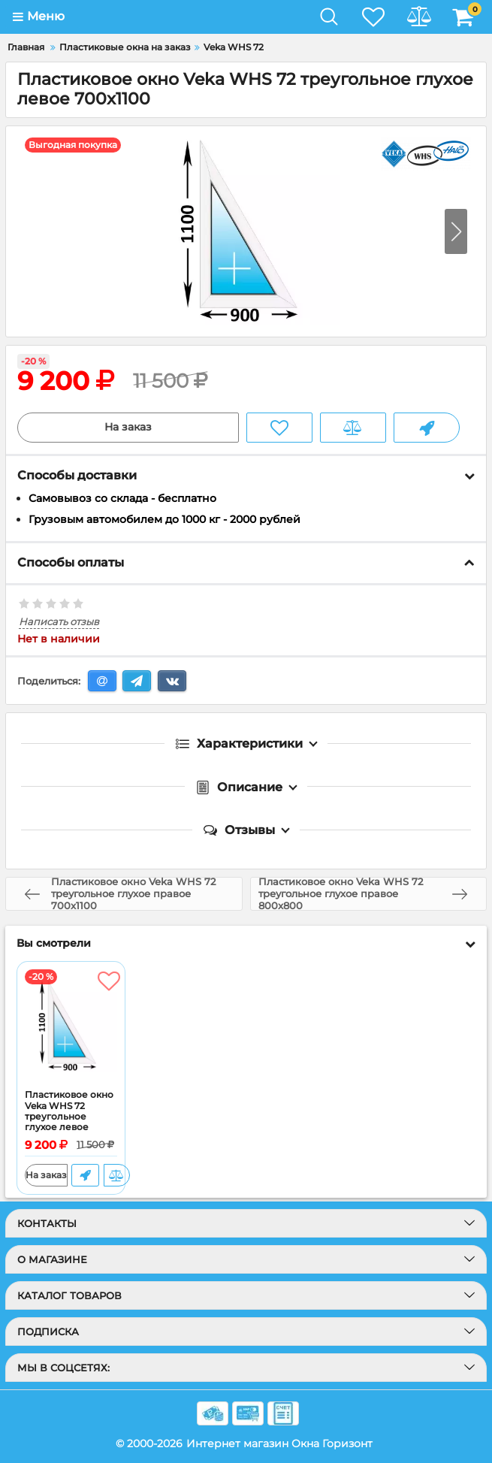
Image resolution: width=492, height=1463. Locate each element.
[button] (456, 231)
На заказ (128, 427)
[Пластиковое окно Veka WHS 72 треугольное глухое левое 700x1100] (71, 1025)
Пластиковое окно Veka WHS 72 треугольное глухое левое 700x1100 (69, 1117)
